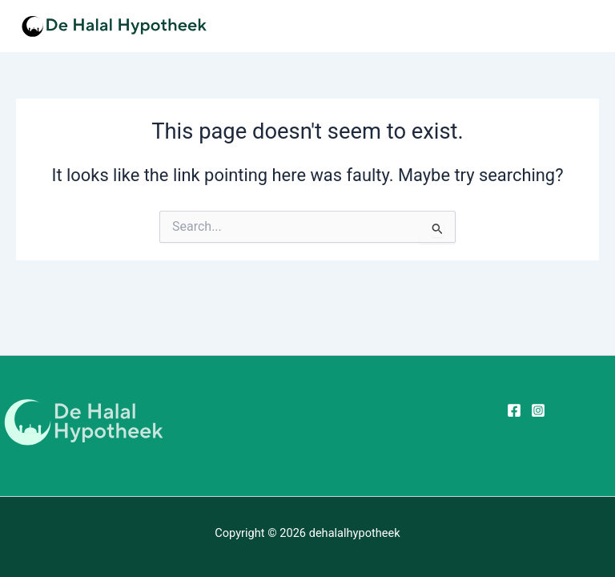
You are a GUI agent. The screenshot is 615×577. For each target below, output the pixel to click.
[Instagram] (538, 410)
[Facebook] (514, 410)
